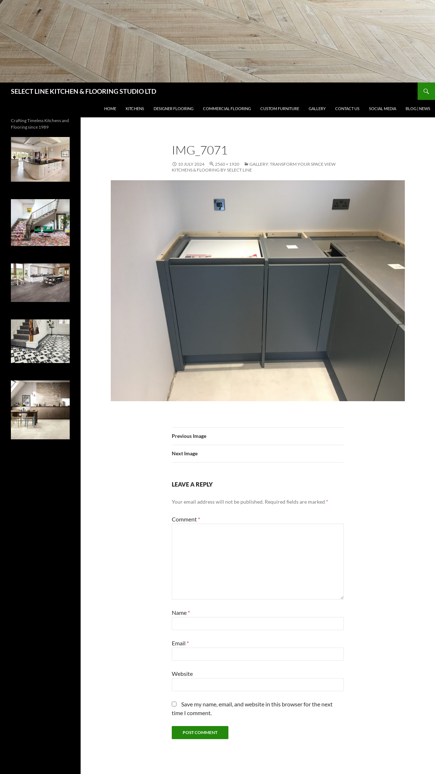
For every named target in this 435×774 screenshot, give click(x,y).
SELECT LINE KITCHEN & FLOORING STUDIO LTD (83, 91)
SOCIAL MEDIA (382, 108)
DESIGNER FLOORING (174, 108)
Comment (186, 519)
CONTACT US (347, 108)
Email (180, 643)
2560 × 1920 (227, 164)
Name (181, 612)
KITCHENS (135, 108)
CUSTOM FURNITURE (279, 108)
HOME (110, 108)
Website (182, 673)
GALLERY (317, 108)
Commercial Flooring (227, 108)
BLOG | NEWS (418, 108)
